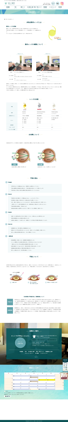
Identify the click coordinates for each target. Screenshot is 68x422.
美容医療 (60, 8)
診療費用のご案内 (49, 351)
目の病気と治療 (30, 8)
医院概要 (45, 8)
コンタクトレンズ (52, 8)
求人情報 (37, 353)
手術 (15, 8)
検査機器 (8, 8)
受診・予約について (37, 8)
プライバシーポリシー (29, 353)
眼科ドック (23, 8)
